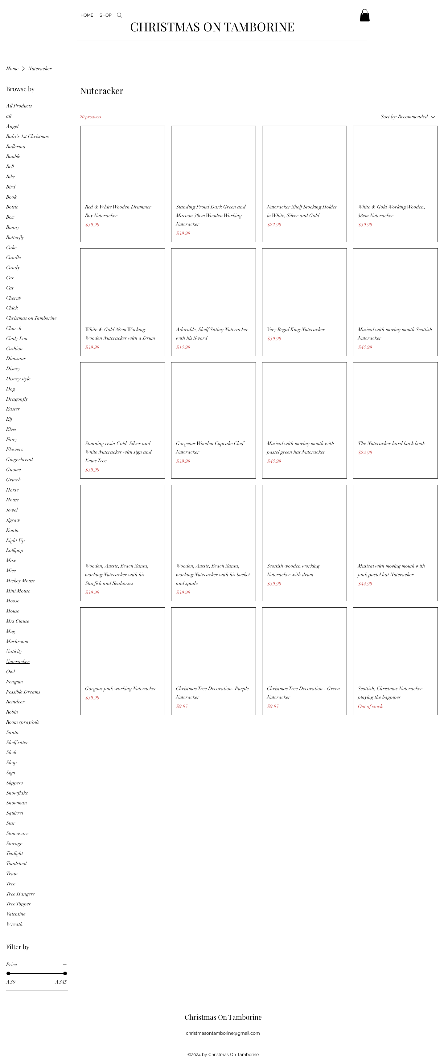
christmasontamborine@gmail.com (223, 1033)
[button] (365, 15)
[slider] (8, 973)
